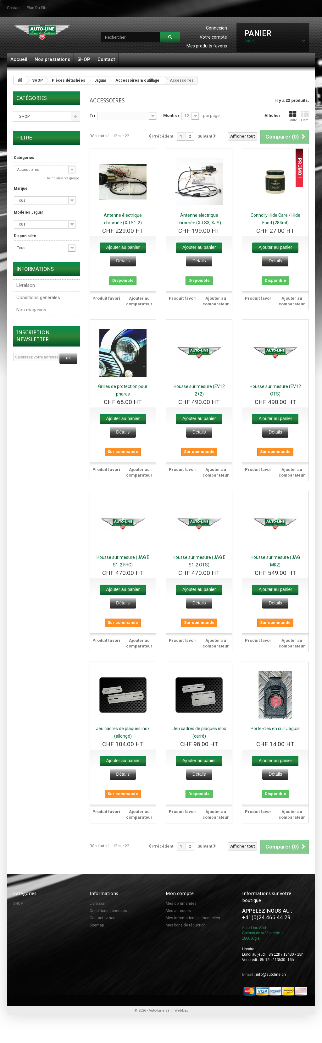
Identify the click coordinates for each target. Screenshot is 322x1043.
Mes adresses (178, 911)
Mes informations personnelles (193, 918)
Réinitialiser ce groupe (63, 178)
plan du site (37, 8)
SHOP (83, 59)
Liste (305, 116)
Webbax (181, 1010)
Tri (92, 115)
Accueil (18, 59)
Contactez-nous (104, 918)
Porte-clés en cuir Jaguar (275, 728)
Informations (35, 269)
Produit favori (106, 298)
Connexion (216, 27)
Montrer (171, 115)
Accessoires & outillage (137, 80)
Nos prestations (52, 59)
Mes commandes (181, 903)
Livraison (25, 285)
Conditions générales (38, 297)
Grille (292, 116)
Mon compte (180, 893)
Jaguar (100, 80)
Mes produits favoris (206, 45)
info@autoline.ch (271, 974)
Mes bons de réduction (186, 925)
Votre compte (213, 37)
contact (14, 8)
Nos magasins (31, 310)
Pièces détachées (68, 80)
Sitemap (97, 925)
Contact (106, 59)
